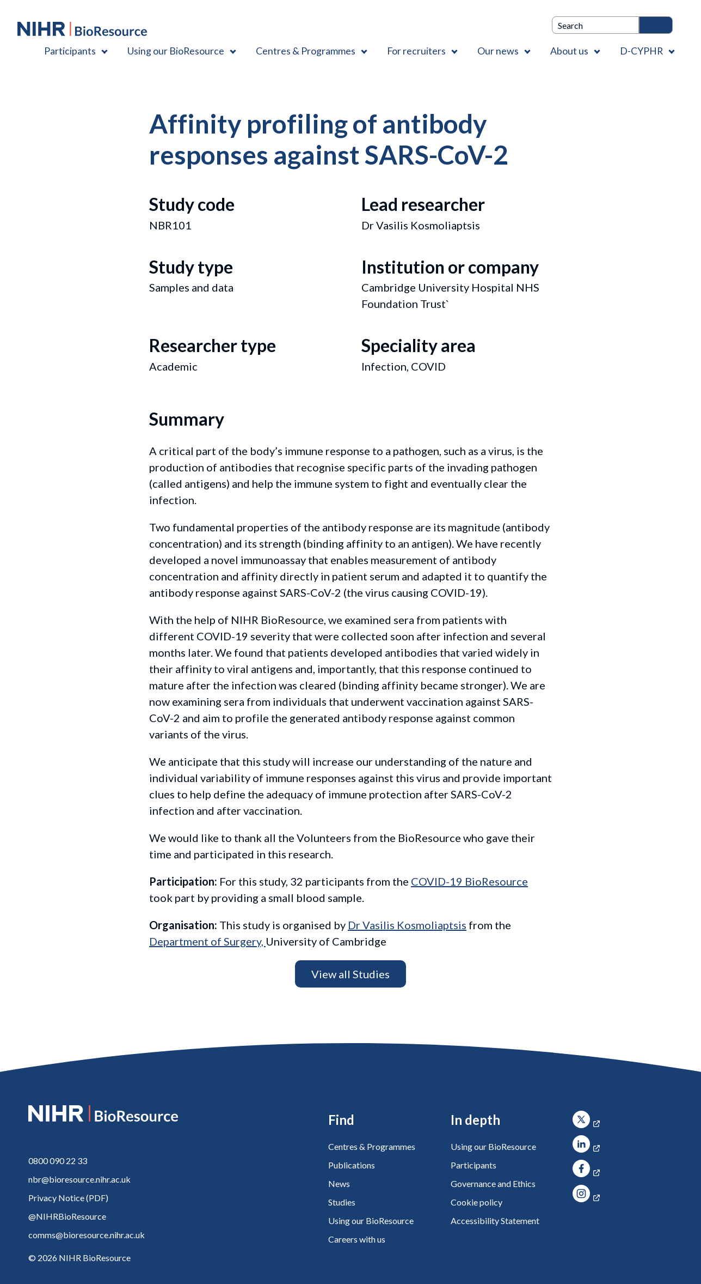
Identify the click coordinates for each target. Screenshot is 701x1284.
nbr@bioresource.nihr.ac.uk (79, 1179)
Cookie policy (476, 1202)
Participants (473, 1165)
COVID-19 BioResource (469, 881)
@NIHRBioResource (67, 1216)
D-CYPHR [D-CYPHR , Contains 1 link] (641, 51)
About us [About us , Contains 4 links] (569, 51)
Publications (351, 1165)
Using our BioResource (371, 1220)
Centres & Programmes (371, 1146)
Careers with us (356, 1239)
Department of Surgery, (207, 941)
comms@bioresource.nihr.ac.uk (86, 1235)
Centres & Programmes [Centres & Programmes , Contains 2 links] (305, 51)
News (339, 1183)
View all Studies (350, 973)
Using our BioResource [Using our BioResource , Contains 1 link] (175, 51)
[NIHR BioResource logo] (82, 29)
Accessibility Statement (495, 1220)
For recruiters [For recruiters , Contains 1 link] (416, 51)
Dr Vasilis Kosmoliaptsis (407, 924)
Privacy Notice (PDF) (68, 1197)
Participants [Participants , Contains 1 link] (70, 51)
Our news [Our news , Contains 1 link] (498, 51)
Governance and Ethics (493, 1183)
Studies (341, 1202)
